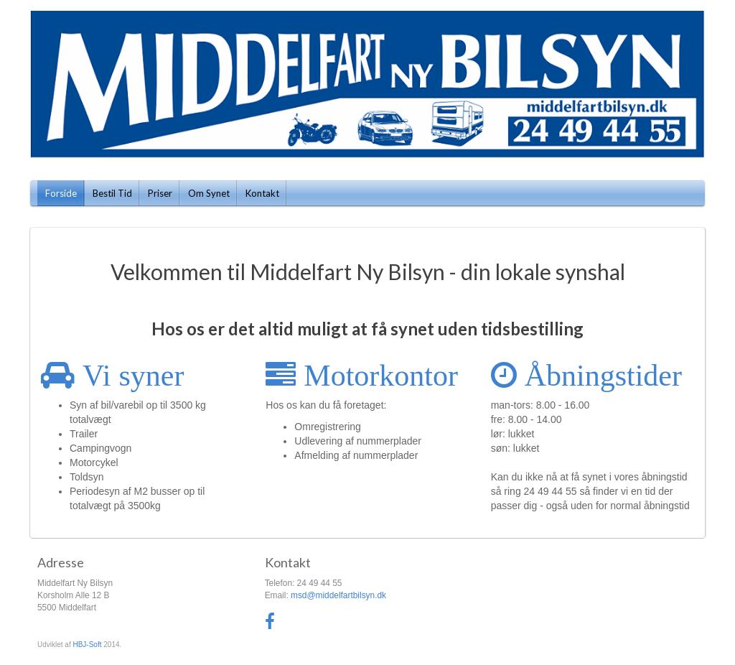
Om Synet (209, 193)
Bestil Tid (112, 193)
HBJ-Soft (86, 644)
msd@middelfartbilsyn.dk (338, 595)
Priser (160, 193)
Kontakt (262, 193)
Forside (61, 193)
